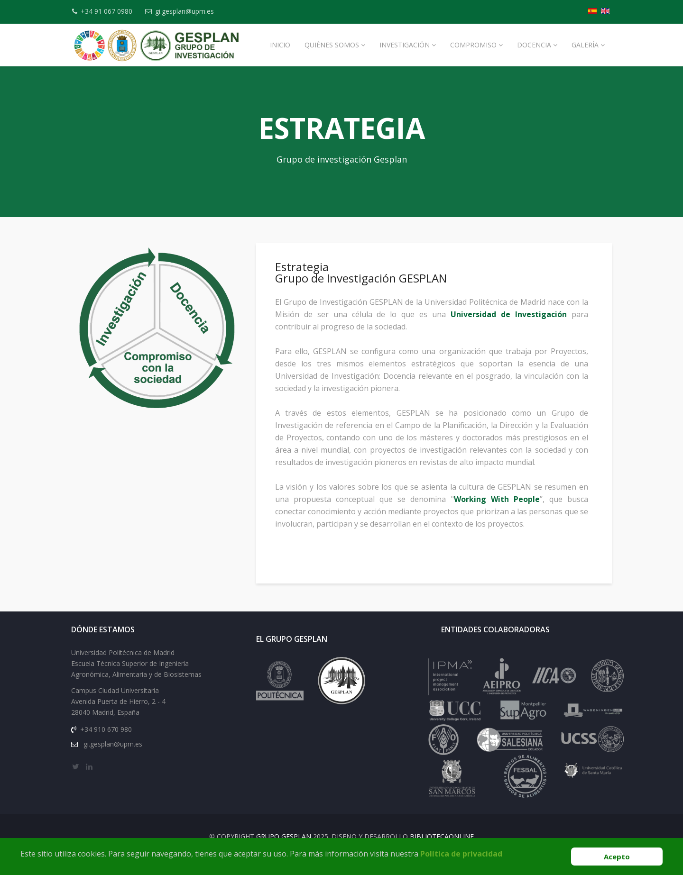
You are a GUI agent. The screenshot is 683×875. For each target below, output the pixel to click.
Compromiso (473, 44)
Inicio (280, 44)
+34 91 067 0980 (109, 11)
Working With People (498, 507)
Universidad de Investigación (509, 322)
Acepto (617, 856)
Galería (585, 44)
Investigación (404, 44)
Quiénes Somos (332, 44)
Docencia (534, 44)
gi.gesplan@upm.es (190, 11)
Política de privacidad (461, 853)
